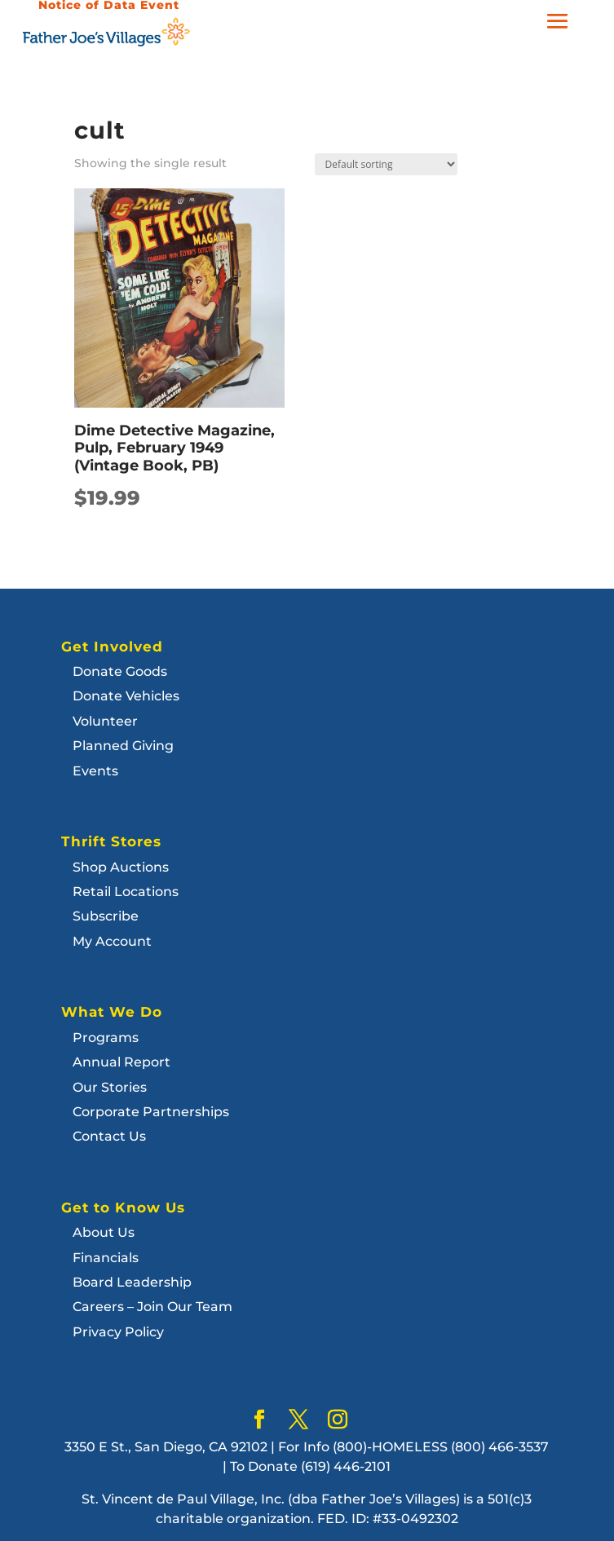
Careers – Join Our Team (152, 1306)
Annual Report (121, 1062)
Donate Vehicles (126, 696)
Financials (106, 1257)
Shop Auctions (121, 867)
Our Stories (110, 1087)
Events (95, 771)
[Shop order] (386, 164)
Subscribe (106, 916)
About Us (104, 1232)
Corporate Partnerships (151, 1111)
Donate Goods (120, 671)
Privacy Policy (118, 1332)
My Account (112, 941)
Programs (106, 1037)
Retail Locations (126, 891)
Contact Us (109, 1136)
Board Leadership (132, 1282)
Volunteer (105, 721)
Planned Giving (123, 745)
